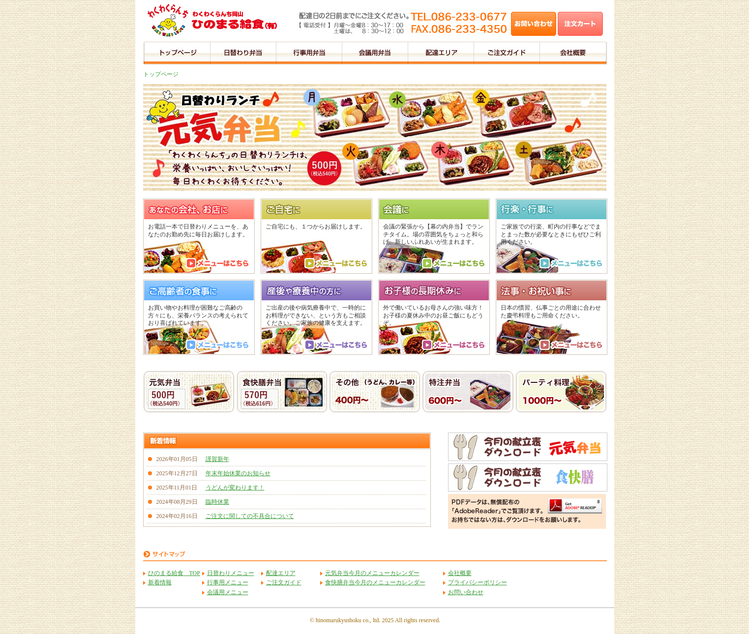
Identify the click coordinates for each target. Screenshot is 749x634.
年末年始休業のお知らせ (238, 473)
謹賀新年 (217, 459)
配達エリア (281, 573)
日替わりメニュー (230, 573)
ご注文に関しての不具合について (250, 516)
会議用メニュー (227, 592)
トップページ (161, 74)
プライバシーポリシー (477, 582)
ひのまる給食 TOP (174, 573)
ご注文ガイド (283, 582)
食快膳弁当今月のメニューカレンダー (375, 582)
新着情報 (160, 582)
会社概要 (460, 573)
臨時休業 (217, 501)
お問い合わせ (465, 592)
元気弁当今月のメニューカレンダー (372, 573)
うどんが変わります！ (235, 487)
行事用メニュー (227, 582)
